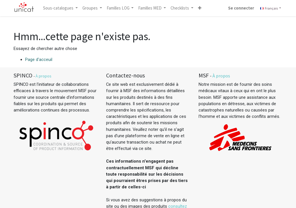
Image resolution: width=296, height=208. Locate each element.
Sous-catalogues (58, 8)
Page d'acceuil (38, 59)
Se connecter (241, 8)
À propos (43, 76)
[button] (200, 8)
